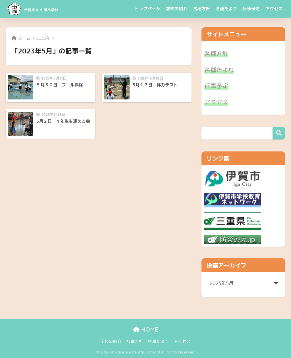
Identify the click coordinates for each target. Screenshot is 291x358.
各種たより (226, 9)
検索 (279, 133)
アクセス (273, 9)
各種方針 (201, 9)
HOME (145, 329)
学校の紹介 (176, 9)
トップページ (147, 9)
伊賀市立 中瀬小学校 (47, 9)
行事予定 (251, 9)
